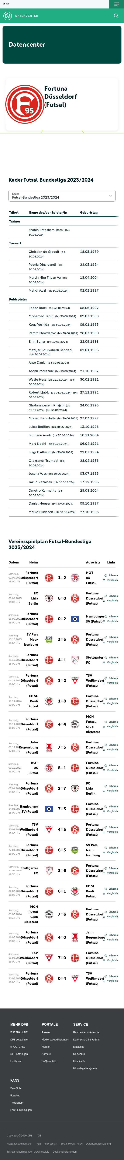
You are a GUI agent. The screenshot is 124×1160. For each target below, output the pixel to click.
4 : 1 (62, 660)
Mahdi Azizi (37, 290)
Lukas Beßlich (39, 426)
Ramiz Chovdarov (42, 333)
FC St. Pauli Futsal (33, 701)
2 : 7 (62, 788)
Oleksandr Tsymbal (43, 460)
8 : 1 (62, 768)
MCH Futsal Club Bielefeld (93, 724)
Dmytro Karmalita (42, 490)
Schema (111, 575)
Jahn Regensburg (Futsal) (28, 747)
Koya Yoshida (39, 324)
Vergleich (110, 580)
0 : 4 (62, 978)
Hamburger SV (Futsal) (95, 619)
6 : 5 (62, 850)
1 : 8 (62, 701)
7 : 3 (62, 747)
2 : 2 (62, 681)
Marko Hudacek (41, 512)
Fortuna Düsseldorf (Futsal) (29, 578)
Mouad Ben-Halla (42, 418)
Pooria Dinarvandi (42, 264)
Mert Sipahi (37, 443)
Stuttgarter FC (94, 660)
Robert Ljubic (39, 392)
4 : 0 (62, 937)
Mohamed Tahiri (41, 316)
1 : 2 (62, 578)
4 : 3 (62, 830)
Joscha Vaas (38, 473)
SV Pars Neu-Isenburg (31, 639)
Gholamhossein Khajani (46, 405)
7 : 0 (62, 958)
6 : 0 (62, 598)
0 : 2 (62, 619)
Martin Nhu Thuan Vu (45, 277)
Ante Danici (37, 362)
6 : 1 (62, 891)
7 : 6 (62, 914)
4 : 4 (62, 724)
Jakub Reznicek (40, 482)
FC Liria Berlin (33, 598)
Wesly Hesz (37, 379)
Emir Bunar (37, 341)
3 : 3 (62, 639)
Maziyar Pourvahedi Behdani (50, 350)
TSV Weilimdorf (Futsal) (95, 680)
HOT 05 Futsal (91, 578)
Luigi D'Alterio (40, 452)
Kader (15, 194)
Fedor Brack (38, 308)
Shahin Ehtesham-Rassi (46, 230)
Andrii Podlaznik (41, 371)
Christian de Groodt (44, 251)
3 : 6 (62, 871)
